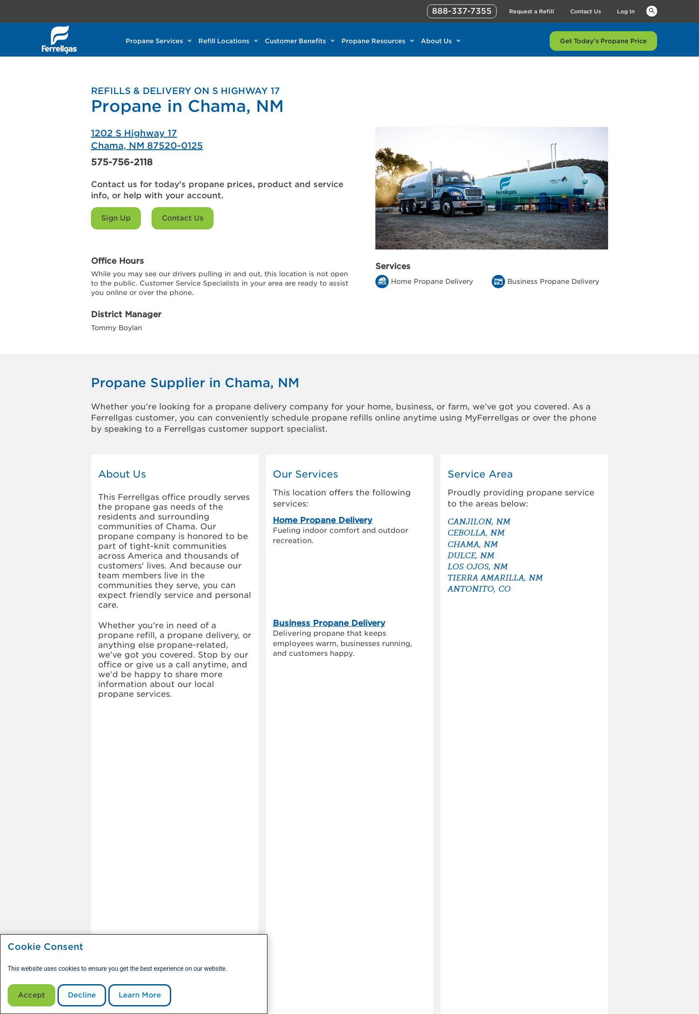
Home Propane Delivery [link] (322, 520)
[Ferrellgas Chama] (220, 139)
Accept (31, 995)
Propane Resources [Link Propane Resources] (373, 41)
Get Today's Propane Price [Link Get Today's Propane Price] (603, 41)
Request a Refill (336, 924)
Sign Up (116, 218)
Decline (82, 995)
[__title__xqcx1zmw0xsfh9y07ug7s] (59, 39)
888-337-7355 (488, 1004)
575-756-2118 (121, 162)
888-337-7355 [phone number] (462, 11)
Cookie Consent (45, 947)
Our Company (235, 903)
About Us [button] (122, 474)
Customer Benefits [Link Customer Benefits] (295, 41)
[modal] (133, 974)
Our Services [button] (305, 474)
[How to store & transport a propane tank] (465, 826)
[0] (125, 887)
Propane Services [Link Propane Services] (154, 41)
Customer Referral (242, 924)
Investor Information (246, 914)
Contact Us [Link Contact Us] (585, 11)
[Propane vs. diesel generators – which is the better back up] (465, 804)
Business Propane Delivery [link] (329, 556)
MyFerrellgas (331, 903)
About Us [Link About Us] (436, 41)
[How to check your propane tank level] (465, 782)
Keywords (651, 10)
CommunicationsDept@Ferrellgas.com (298, 1004)
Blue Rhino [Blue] (595, 985)
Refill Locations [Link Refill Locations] (223, 41)
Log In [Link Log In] (626, 11)
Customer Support (340, 914)
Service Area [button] (480, 474)
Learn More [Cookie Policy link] (140, 995)
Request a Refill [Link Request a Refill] (531, 11)
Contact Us (182, 218)
